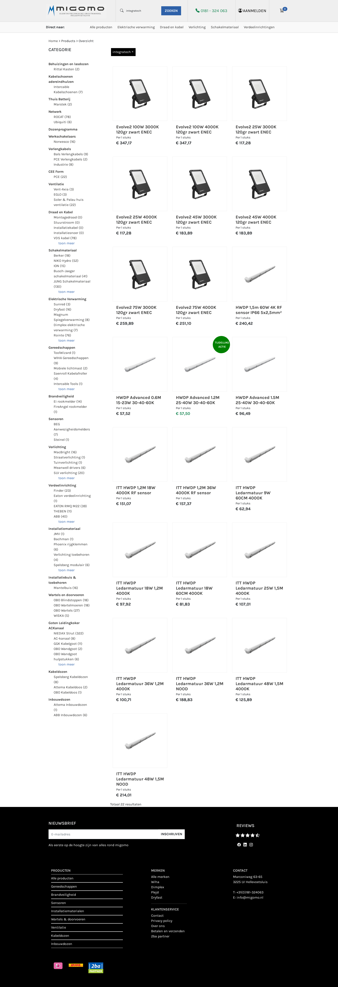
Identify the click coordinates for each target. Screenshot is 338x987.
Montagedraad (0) (68, 217)
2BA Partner (160, 936)
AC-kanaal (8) (64, 638)
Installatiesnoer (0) (69, 233)
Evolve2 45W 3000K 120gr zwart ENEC (196, 220)
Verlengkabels (60, 149)
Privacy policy (161, 921)
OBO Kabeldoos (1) (68, 692)
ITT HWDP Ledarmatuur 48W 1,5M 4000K (259, 683)
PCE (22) (60, 177)
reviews (245, 825)
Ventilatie (56, 184)
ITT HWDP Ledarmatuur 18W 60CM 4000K (194, 588)
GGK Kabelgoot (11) (68, 644)
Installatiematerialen (67, 911)
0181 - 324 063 (214, 10)
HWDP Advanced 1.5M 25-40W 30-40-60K (257, 400)
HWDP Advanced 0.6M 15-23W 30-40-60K (138, 400)
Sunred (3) (62, 304)
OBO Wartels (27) (67, 610)
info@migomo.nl (250, 897)
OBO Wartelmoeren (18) (72, 605)
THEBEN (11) (63, 511)
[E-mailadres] (103, 834)
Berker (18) (62, 255)
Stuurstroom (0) (67, 222)
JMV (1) (59, 534)
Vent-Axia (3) (64, 189)
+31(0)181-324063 (249, 892)
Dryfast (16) (62, 309)
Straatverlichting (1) (69, 457)
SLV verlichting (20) (69, 473)
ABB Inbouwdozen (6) (70, 715)
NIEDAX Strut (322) (69, 633)
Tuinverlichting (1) (68, 462)
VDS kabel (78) (65, 238)
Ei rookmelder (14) (68, 401)
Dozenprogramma (63, 129)
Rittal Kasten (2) (67, 69)
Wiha (155, 882)
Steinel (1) (61, 440)
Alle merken (160, 877)
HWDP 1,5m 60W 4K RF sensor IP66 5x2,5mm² (259, 310)
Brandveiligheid (61, 396)
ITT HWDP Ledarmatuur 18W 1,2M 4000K (139, 588)
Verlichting (197, 27)
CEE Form (56, 171)
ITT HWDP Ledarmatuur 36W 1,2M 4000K (140, 683)
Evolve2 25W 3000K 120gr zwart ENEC (256, 129)
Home (53, 41)
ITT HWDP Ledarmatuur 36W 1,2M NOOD (199, 683)
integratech (123, 52)
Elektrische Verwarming (67, 299)
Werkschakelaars (62, 136)
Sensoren (56, 419)
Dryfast (156, 897)
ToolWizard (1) (64, 353)
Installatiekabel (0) (68, 228)
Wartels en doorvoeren (66, 595)
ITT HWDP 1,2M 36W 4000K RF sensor (196, 490)
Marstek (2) (63, 104)
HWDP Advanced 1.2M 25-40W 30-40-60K (197, 400)
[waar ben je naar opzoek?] (142, 10)
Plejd (155, 892)
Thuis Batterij (59, 99)
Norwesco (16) (64, 142)
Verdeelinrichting (62, 485)
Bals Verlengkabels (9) (71, 154)
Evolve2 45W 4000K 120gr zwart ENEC (256, 220)
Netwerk (55, 112)
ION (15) (60, 266)
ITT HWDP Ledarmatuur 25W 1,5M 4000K (259, 588)
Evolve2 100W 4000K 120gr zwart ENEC (197, 129)
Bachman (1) (64, 539)
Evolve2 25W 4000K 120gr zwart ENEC (136, 220)
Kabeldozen (58, 672)
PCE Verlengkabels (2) (71, 159)
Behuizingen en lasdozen (69, 64)
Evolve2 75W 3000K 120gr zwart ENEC (136, 310)
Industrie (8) (64, 164)
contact (157, 915)
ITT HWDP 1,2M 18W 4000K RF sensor (135, 490)
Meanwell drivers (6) (70, 468)
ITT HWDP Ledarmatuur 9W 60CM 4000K (253, 493)
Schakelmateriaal (225, 27)
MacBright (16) (65, 452)
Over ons (158, 926)
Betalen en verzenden (168, 931)
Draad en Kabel (61, 212)
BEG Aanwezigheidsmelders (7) (72, 429)
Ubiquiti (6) (63, 122)
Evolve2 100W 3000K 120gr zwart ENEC (137, 129)
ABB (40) (60, 516)
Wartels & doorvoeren (68, 919)
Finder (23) (62, 490)
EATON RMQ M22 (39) (70, 506)
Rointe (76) (62, 335)
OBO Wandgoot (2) (68, 649)
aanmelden (252, 10)
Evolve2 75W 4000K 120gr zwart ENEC (196, 310)
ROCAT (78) (62, 117)
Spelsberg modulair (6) (72, 565)
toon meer (66, 243)
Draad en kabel (171, 27)
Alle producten (101, 27)
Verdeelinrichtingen (259, 27)
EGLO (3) (60, 194)
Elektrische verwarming (136, 27)
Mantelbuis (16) (66, 588)
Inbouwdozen (59, 699)
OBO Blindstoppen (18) (71, 600)
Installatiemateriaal (64, 529)
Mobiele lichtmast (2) (71, 368)
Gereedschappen (62, 347)
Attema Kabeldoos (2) (71, 687)
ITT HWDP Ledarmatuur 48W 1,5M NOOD (140, 779)
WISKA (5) (61, 616)
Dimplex (157, 887)
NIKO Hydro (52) (66, 261)
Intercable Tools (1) (68, 384)
